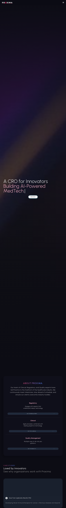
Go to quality (32, 448)
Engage (33, 196)
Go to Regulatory (32, 413)
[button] (63, 2)
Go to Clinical (32, 431)
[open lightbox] (33, 493)
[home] (7, 3)
